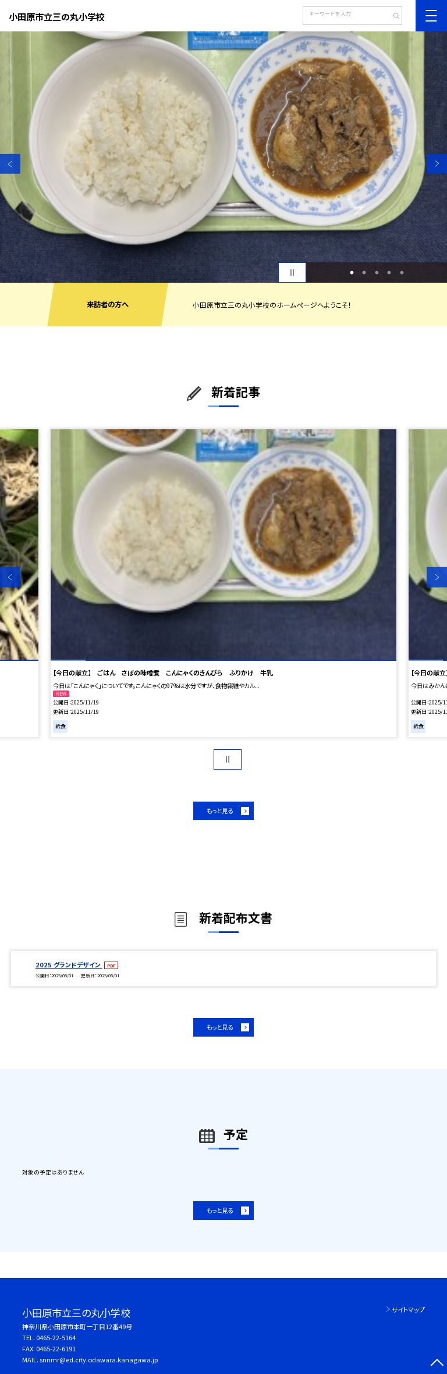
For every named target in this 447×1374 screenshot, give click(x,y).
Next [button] (437, 164)
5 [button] (401, 272)
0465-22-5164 (56, 1337)
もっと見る (220, 810)
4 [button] (389, 272)
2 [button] (364, 272)
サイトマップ (408, 1309)
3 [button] (376, 272)
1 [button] (351, 272)
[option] (223, 157)
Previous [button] (10, 164)
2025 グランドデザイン (69, 964)
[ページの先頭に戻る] (437, 1364)
